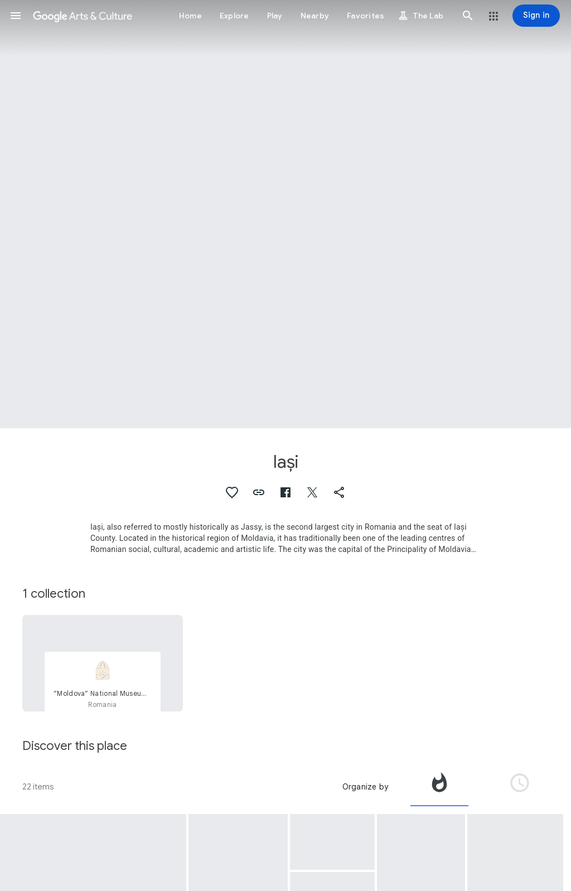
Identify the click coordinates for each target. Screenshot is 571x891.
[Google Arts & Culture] (82, 15)
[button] (15, 15)
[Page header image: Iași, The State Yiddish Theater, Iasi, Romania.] (285, 214)
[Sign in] (536, 15)
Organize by (365, 787)
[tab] (439, 786)
